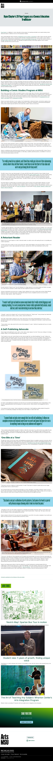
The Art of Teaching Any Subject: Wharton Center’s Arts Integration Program (26, 683)
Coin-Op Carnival (26, 566)
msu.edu (11, 756)
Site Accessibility (23, 754)
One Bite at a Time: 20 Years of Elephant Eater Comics (39, 442)
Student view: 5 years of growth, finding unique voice (25, 644)
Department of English (17, 98)
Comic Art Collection (21, 186)
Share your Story (26, 722)
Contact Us (30, 737)
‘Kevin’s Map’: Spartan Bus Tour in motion (24, 607)
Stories (26, 13)
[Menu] (51, 5)
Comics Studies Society (35, 174)
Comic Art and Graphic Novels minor (29, 39)
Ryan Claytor (3, 32)
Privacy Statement (15, 754)
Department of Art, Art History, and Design (27, 36)
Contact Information (5, 754)
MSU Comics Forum (6, 40)
